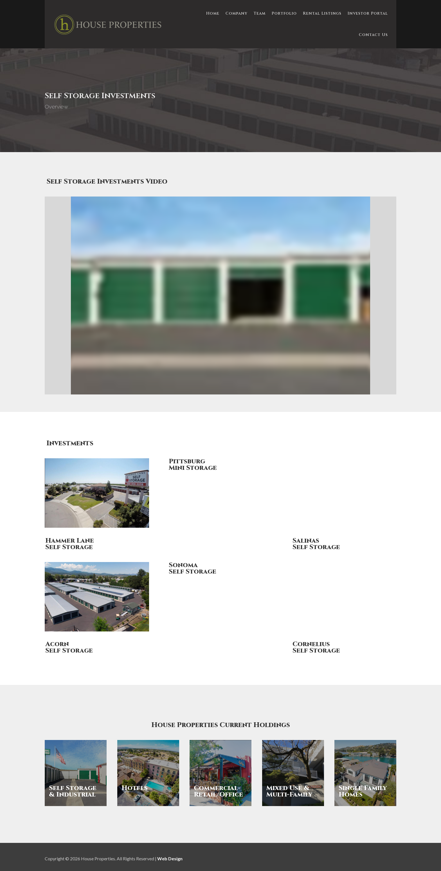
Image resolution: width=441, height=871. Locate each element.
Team (260, 13)
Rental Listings (322, 13)
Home (212, 13)
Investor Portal (368, 13)
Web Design (170, 858)
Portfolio (284, 13)
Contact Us (373, 34)
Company (237, 13)
